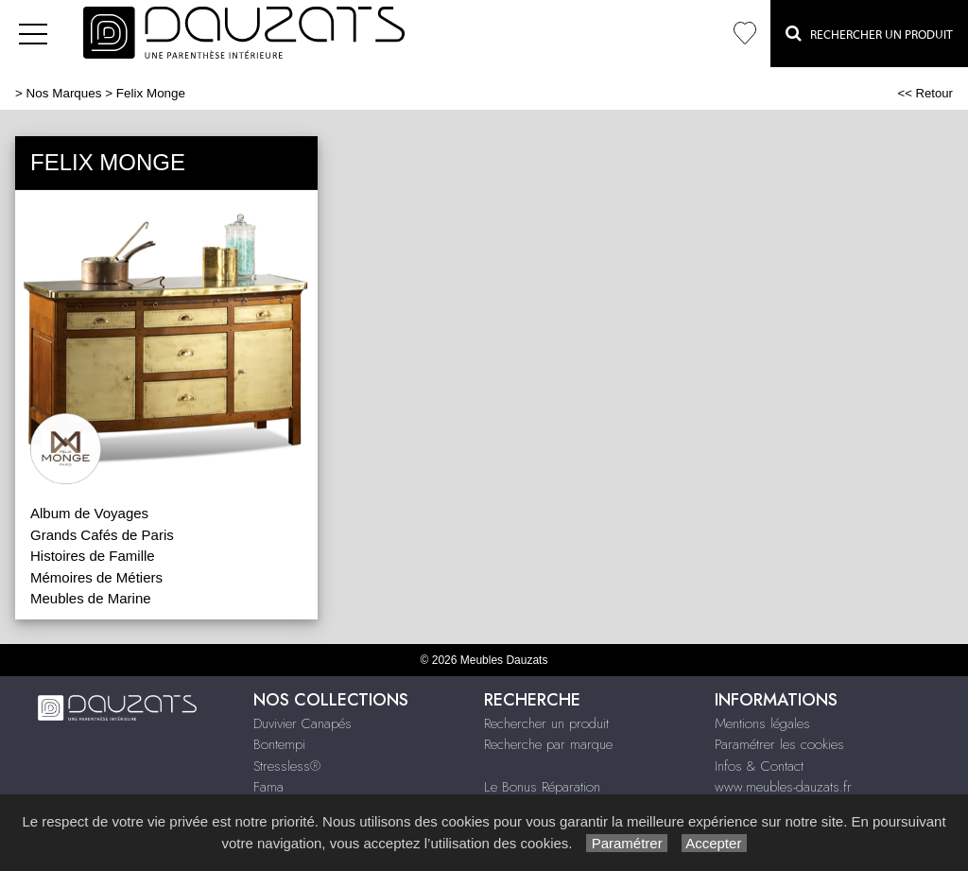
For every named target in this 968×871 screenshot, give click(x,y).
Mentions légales (762, 723)
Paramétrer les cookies (779, 744)
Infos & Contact (759, 766)
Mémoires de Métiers (96, 577)
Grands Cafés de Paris (102, 535)
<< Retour (925, 93)
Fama (268, 786)
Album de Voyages (89, 513)
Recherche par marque (548, 744)
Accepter (714, 843)
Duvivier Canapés (302, 723)
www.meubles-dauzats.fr (783, 786)
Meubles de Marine (90, 598)
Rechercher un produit (546, 723)
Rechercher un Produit (869, 33)
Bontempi (279, 744)
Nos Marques (64, 93)
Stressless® (286, 766)
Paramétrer (626, 843)
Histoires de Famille (92, 556)
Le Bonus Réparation (542, 786)
